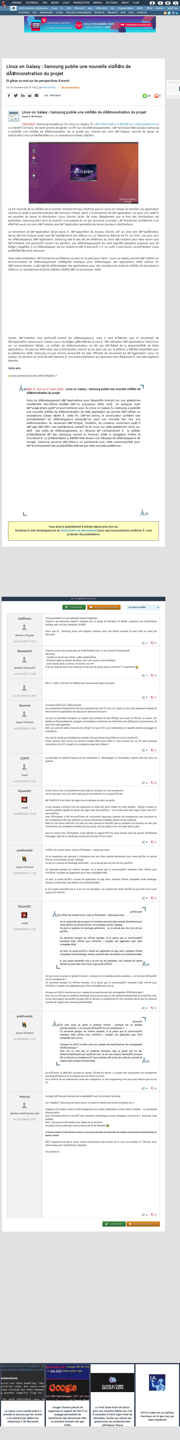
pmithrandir (25, 850)
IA (62, 8)
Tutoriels (32, 2)
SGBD (140, 8)
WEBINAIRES (46, 12)
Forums (16, 2)
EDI (112, 8)
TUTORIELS (24, 12)
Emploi (97, 2)
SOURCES (99, 12)
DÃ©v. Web (101, 8)
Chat (66, 2)
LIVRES (59, 12)
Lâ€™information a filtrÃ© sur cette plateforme (125, 124)
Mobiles (160, 8)
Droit (125, 2)
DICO (131, 12)
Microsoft (79, 8)
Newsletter (81, 2)
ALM (68, 8)
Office (149, 8)
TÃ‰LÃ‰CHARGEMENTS (78, 12)
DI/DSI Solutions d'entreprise (33, 8)
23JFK (24, 758)
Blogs (55, 2)
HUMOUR (142, 12)
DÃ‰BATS (112, 12)
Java (90, 8)
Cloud (54, 8)
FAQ (44, 2)
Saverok (24, 705)
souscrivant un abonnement (79, 531)
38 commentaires (70, 87)
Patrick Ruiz (49, 87)
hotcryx (25, 1096)
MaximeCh (25, 651)
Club (136, 2)
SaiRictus (24, 618)
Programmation (125, 8)
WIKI (123, 12)
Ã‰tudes (112, 2)
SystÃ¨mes (173, 8)
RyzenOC (24, 791)
